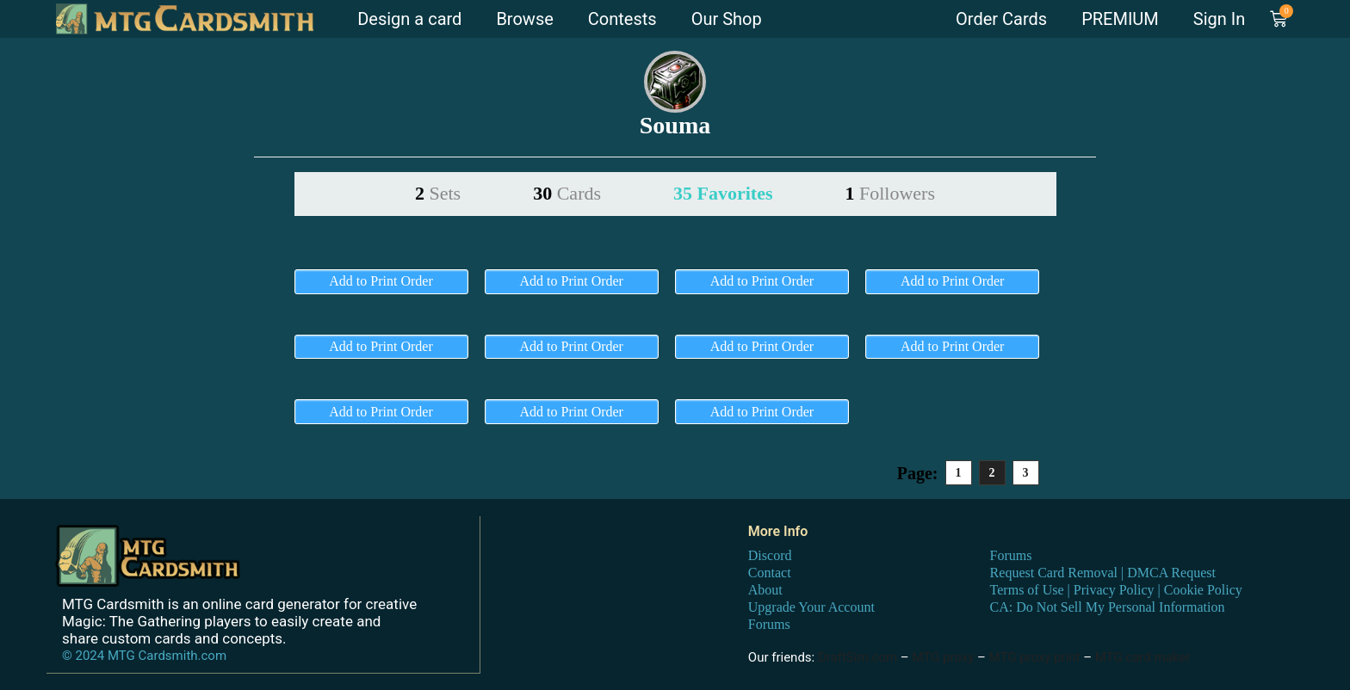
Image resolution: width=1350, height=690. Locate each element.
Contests (622, 19)
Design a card (409, 19)
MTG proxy (943, 657)
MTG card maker (1143, 657)
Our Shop (726, 19)
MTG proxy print (1035, 657)
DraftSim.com (857, 657)
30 (567, 193)
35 (722, 193)
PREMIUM (1120, 19)
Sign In (1219, 19)
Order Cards (1001, 19)
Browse (524, 19)
